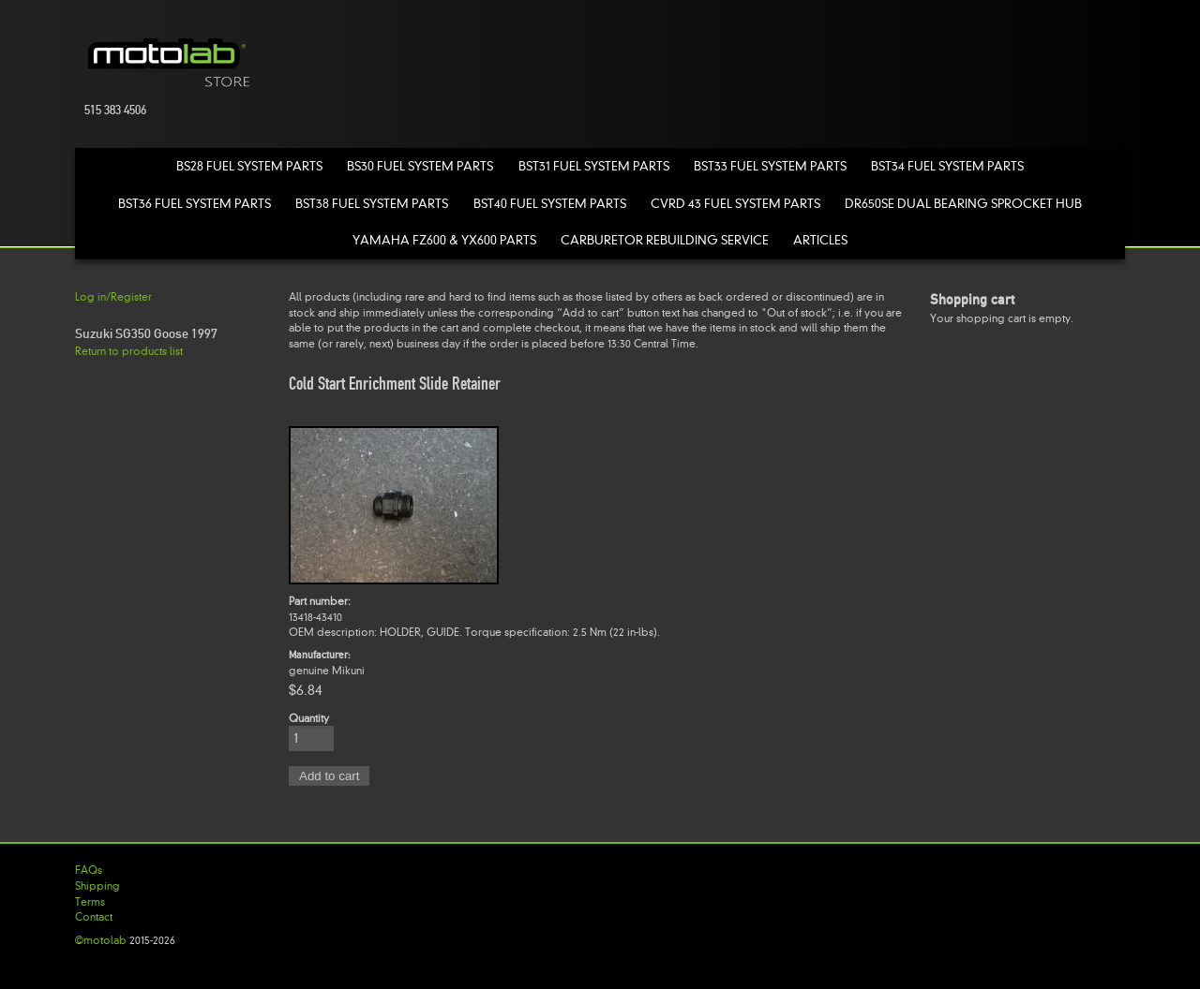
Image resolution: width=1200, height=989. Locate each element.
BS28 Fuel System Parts (249, 166)
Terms (90, 901)
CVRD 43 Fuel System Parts (735, 204)
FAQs (88, 870)
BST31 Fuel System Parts (593, 166)
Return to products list (129, 351)
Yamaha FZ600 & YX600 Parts (444, 240)
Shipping (97, 886)
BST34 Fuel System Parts (947, 166)
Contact (93, 916)
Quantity (309, 718)
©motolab (101, 940)
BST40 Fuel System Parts (549, 204)
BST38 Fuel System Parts (371, 204)
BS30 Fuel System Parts (420, 166)
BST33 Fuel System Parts (770, 166)
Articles (820, 240)
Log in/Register (113, 296)
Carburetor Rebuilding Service (665, 240)
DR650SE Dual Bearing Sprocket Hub (963, 204)
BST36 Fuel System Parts (194, 204)
